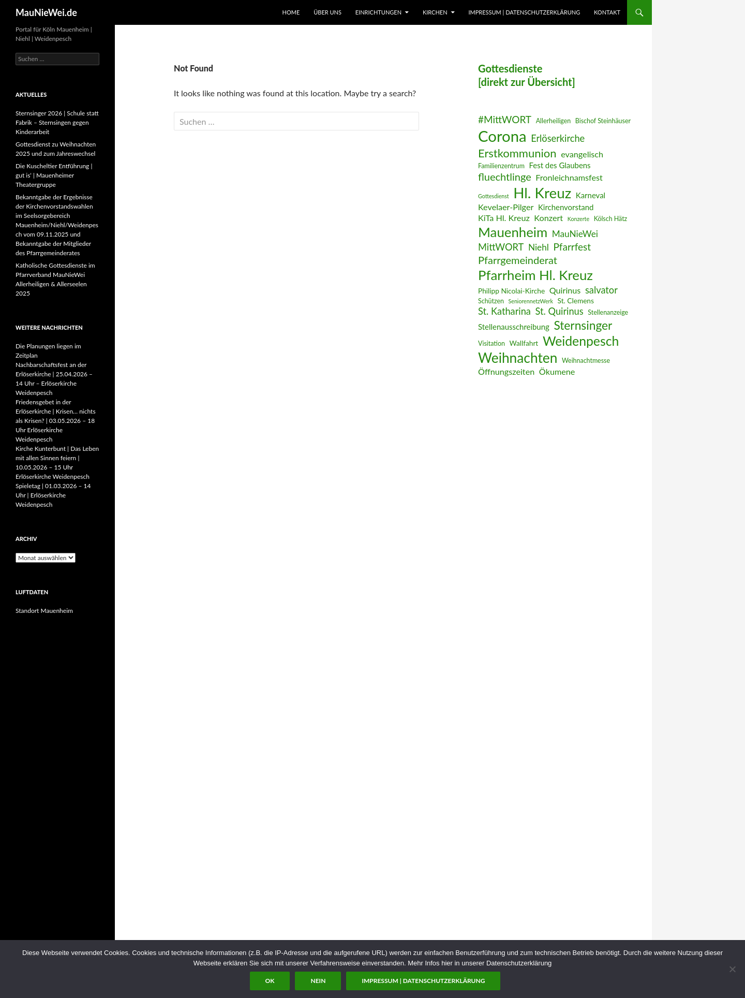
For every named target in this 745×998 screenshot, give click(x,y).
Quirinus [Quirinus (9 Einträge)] (565, 290)
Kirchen (435, 12)
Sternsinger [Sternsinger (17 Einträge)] (583, 325)
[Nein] (732, 969)
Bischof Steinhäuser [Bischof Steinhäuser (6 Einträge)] (603, 121)
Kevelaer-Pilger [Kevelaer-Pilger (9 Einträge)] (505, 207)
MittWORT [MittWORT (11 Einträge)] (501, 247)
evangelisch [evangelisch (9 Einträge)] (582, 154)
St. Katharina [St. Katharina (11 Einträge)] (504, 311)
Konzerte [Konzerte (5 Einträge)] (578, 218)
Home (291, 12)
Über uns (327, 12)
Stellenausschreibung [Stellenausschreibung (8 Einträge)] (513, 326)
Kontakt (607, 12)
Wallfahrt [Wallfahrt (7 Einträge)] (524, 343)
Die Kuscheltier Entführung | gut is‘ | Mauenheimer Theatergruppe (54, 175)
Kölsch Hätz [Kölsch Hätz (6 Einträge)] (611, 219)
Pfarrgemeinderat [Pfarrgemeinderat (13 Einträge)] (517, 260)
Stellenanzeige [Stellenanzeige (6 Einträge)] (608, 312)
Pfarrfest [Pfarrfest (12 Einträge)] (572, 247)
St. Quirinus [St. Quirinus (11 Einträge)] (559, 311)
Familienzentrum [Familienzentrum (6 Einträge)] (501, 166)
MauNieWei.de (46, 12)
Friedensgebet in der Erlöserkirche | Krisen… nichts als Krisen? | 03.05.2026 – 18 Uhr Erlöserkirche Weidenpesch (56, 420)
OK (270, 981)
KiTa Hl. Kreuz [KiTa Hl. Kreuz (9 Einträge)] (504, 218)
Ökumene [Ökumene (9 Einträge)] (557, 371)
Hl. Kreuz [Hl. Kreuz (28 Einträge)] (542, 192)
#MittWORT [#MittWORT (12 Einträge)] (504, 119)
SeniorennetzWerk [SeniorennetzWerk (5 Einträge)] (531, 301)
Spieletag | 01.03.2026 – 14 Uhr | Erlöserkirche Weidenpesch (53, 495)
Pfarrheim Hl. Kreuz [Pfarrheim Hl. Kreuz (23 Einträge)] (535, 275)
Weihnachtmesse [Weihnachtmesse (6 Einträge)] (586, 360)
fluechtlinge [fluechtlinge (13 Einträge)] (504, 176)
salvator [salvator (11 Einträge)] (601, 290)
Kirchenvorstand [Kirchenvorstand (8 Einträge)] (565, 207)
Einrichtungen (378, 12)
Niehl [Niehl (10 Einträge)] (538, 247)
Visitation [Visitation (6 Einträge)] (491, 343)
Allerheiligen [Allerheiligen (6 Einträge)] (553, 121)
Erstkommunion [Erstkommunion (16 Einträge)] (517, 153)
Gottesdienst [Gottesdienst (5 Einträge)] (493, 196)
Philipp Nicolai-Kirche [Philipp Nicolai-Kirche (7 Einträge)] (511, 290)
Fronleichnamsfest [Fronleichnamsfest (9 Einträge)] (569, 177)
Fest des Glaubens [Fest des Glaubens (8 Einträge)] (560, 165)
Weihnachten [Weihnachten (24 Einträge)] (517, 357)
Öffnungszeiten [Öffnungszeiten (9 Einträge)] (506, 371)
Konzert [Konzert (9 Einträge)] (548, 218)
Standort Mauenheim (44, 610)
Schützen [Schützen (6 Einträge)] (491, 301)
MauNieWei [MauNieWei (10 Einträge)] (575, 233)
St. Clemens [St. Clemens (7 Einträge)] (576, 300)
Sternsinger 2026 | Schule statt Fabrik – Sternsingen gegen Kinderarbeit (57, 122)
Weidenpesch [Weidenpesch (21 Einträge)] (581, 340)
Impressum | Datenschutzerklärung (524, 12)
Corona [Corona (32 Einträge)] (502, 136)
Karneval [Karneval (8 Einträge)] (590, 195)
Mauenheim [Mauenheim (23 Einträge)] (512, 232)
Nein (317, 981)
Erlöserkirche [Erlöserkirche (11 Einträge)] (558, 138)
